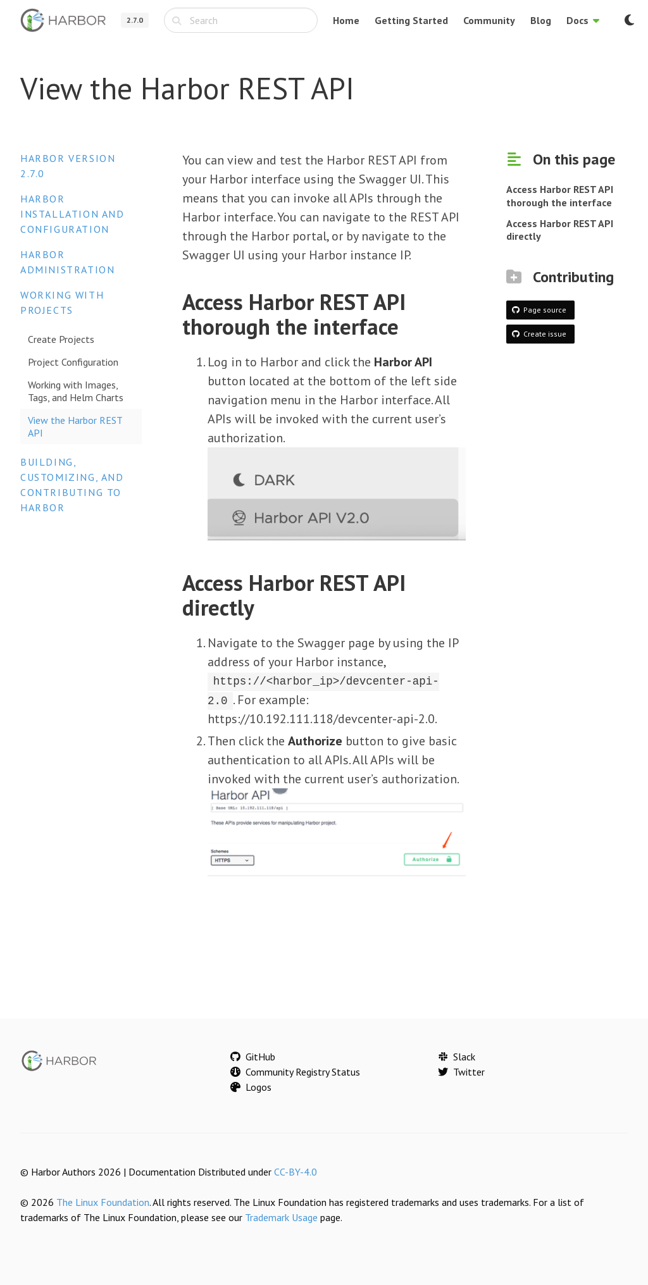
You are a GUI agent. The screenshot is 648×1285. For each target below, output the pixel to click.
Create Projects (61, 339)
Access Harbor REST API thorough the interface (559, 196)
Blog (540, 20)
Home (346, 20)
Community (489, 20)
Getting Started (411, 20)
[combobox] (241, 20)
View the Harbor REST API (75, 426)
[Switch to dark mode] (629, 20)
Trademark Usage (281, 1216)
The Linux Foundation (102, 1201)
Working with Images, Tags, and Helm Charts (75, 391)
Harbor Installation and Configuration (72, 213)
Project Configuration (73, 362)
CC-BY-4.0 (295, 1171)
